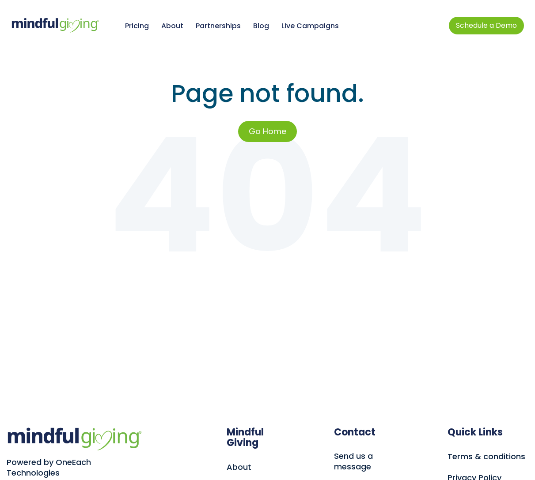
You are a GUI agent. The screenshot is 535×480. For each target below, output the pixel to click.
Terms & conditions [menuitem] (486, 456)
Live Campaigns (310, 26)
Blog (261, 26)
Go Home (267, 131)
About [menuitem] (239, 467)
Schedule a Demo (486, 25)
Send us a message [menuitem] (353, 461)
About (172, 26)
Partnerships (218, 26)
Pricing (137, 26)
